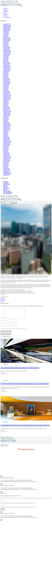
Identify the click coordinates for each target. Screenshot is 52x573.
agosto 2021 (6, 71)
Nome (2, 320)
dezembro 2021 (7, 66)
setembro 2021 (7, 70)
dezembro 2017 (7, 125)
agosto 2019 (6, 100)
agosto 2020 (6, 84)
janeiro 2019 (6, 109)
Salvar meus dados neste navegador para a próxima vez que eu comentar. (14, 328)
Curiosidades (6, 11)
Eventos (5, 13)
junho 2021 (6, 74)
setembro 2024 (7, 29)
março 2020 (6, 91)
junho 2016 (6, 148)
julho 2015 (5, 163)
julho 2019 (5, 101)
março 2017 (6, 136)
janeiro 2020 (6, 93)
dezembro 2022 (7, 50)
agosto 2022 (6, 55)
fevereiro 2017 (6, 138)
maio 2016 (6, 150)
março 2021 (6, 78)
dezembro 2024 (7, 25)
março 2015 (6, 168)
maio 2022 (6, 59)
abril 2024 (5, 36)
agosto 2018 (6, 116)
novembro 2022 (7, 51)
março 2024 (6, 37)
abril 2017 (5, 135)
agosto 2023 (6, 41)
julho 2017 (5, 131)
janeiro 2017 (6, 139)
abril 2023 (5, 45)
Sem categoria (6, 190)
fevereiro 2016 (6, 154)
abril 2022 (5, 60)
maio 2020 (6, 88)
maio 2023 (6, 43)
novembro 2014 (7, 173)
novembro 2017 (7, 126)
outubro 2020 (6, 83)
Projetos (5, 16)
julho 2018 (5, 117)
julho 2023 (5, 42)
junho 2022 (6, 58)
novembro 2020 (7, 81)
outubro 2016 (6, 143)
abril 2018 (5, 121)
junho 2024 (6, 33)
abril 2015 (5, 167)
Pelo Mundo (5, 14)
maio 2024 (6, 34)
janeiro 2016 (6, 155)
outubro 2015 (6, 159)
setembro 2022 (7, 54)
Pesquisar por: (3, 201)
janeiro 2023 (6, 49)
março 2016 (6, 152)
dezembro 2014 (7, 172)
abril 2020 (5, 89)
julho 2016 (5, 147)
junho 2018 (6, 118)
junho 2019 (6, 102)
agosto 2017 (6, 130)
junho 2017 (6, 133)
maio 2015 (6, 165)
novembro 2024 (7, 26)
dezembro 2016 (7, 140)
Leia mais (3, 372)
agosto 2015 (6, 161)
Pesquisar (14, 203)
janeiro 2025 (6, 24)
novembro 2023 (7, 39)
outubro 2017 (6, 127)
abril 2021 (5, 76)
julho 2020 (5, 85)
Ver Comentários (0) (5, 334)
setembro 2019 (7, 98)
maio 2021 (6, 75)
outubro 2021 (6, 68)
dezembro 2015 (7, 156)
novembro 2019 (7, 96)
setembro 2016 (7, 144)
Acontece (5, 8)
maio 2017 (6, 134)
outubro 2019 (6, 97)
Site (1, 326)
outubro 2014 (6, 175)
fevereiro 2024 (6, 38)
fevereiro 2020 (6, 92)
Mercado (5, 186)
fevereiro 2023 (6, 47)
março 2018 (6, 122)
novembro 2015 (7, 157)
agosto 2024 (6, 30)
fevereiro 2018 (6, 123)
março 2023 (6, 46)
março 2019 (6, 106)
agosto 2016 (6, 146)
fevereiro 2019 (6, 108)
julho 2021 (5, 72)
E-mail (2, 323)
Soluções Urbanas (7, 192)
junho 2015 (6, 164)
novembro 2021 (7, 67)
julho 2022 (5, 57)
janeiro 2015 (6, 171)
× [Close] (1, 476)
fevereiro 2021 (6, 79)
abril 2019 (5, 105)
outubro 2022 (6, 53)
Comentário (3, 318)
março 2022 (6, 62)
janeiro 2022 (6, 64)
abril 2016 (5, 151)
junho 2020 (6, 87)
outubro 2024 (6, 28)
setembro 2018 (7, 114)
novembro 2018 (7, 112)
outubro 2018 (6, 113)
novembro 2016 (7, 142)
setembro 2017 (7, 129)
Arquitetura (6, 9)
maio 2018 (6, 119)
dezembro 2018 (7, 110)
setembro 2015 (7, 160)
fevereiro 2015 (6, 169)
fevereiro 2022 (6, 63)
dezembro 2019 (7, 95)
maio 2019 (6, 104)
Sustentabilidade (6, 17)
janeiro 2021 (6, 80)
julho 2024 (5, 32)
